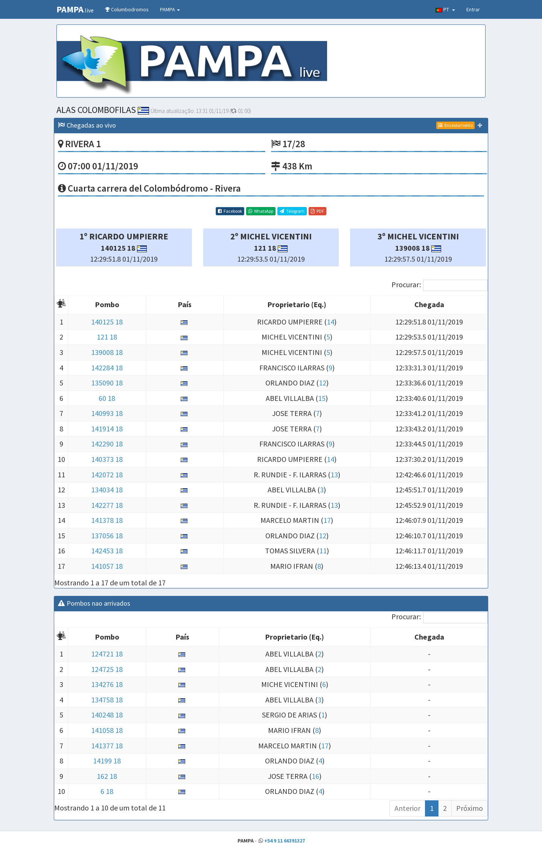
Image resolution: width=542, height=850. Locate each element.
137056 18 (107, 535)
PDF (317, 211)
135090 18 (107, 382)
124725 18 (107, 669)
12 (322, 382)
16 (315, 776)
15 (322, 398)
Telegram (292, 211)
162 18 (107, 776)
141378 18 (107, 520)
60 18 (107, 398)
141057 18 (107, 566)
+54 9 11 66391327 (284, 840)
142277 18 (107, 505)
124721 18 (107, 653)
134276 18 (107, 684)
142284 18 (107, 367)
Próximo (469, 808)
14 (330, 321)
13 (334, 474)
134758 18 (107, 699)
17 (327, 520)
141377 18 (107, 745)
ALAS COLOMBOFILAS (102, 110)
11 (323, 550)
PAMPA (170, 9)
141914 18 (107, 428)
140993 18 (107, 413)
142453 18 (107, 550)
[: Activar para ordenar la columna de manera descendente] (61, 305)
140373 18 (107, 459)
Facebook (230, 211)
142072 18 (107, 474)
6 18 (106, 791)
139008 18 (107, 352)
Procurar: (439, 285)
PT (445, 9)
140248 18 (107, 714)
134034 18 (107, 489)
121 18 (107, 336)
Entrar (473, 9)
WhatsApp (260, 211)
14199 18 (107, 760)
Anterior (407, 808)
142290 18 (107, 443)
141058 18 (107, 730)
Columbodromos (127, 9)
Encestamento (455, 125)
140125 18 (107, 321)
